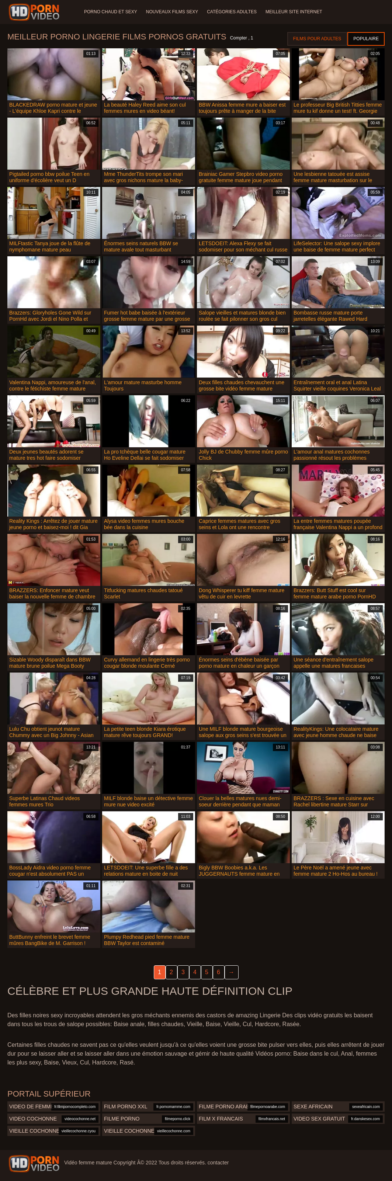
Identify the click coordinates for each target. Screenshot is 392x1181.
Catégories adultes (232, 11)
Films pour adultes (317, 38)
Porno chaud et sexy (110, 11)
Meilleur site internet (294, 11)
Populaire (366, 38)
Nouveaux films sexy (172, 11)
